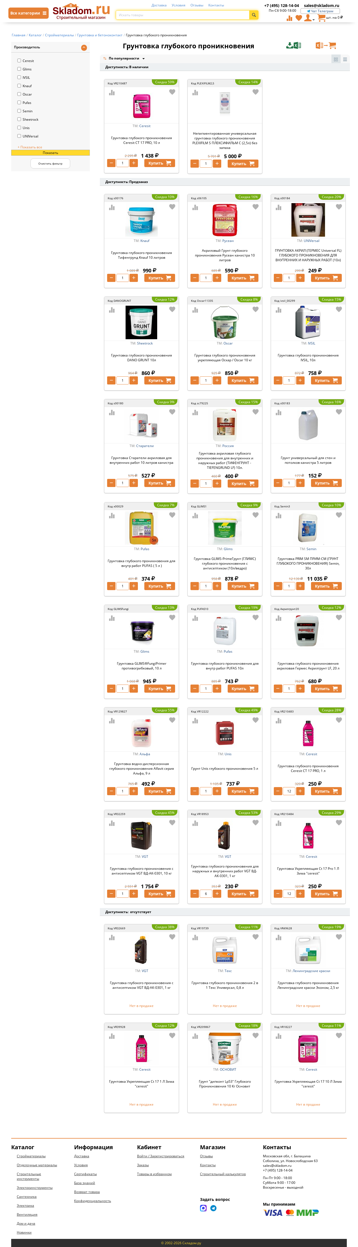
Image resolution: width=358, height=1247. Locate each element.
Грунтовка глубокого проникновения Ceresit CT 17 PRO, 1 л (308, 768)
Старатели (145, 445)
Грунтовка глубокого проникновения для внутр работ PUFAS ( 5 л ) (141, 563)
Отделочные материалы (37, 1165)
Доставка (159, 5)
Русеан (228, 240)
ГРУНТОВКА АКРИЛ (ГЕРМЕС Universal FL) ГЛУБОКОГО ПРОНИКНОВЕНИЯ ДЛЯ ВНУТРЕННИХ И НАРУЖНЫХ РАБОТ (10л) (308, 255)
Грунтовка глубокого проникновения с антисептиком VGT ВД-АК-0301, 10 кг (141, 871)
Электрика (25, 1205)
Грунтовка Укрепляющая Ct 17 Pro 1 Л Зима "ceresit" (308, 871)
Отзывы (196, 5)
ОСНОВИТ (228, 1069)
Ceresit (25, 60)
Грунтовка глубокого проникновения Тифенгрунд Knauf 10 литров (141, 255)
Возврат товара (87, 1191)
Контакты (216, 5)
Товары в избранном (154, 1174)
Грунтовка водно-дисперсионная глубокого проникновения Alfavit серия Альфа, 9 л (141, 768)
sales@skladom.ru (321, 5)
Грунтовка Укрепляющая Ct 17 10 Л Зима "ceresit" (308, 1084)
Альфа (145, 754)
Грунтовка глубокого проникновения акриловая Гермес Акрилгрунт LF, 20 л (308, 666)
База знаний (84, 1183)
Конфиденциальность (92, 1200)
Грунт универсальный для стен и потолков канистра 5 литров (308, 460)
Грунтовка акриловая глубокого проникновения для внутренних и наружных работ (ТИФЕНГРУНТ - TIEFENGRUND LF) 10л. (224, 460)
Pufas (24, 102)
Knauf (24, 86)
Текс (228, 970)
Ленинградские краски (311, 970)
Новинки (24, 1232)
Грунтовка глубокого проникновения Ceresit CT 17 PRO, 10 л (141, 140)
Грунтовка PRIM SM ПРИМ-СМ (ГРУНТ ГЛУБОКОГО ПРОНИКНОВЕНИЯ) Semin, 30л (308, 563)
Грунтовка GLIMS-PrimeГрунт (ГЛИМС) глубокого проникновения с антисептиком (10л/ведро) (225, 563)
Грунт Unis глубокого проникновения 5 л (224, 768)
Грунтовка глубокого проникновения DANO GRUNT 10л (141, 357)
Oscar (24, 94)
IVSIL (23, 77)
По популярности (122, 59)
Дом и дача (26, 1223)
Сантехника (27, 1196)
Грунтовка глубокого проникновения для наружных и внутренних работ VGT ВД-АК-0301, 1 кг (225, 871)
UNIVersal (27, 136)
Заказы (143, 1165)
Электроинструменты (35, 1187)
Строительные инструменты (29, 1176)
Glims (24, 69)
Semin (24, 111)
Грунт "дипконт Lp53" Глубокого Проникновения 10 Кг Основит (225, 1084)
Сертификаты (85, 1174)
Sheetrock (27, 119)
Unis (23, 127)
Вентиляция (27, 1214)
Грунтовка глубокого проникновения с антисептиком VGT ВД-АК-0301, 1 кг (141, 985)
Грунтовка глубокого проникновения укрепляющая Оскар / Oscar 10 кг (224, 357)
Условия (178, 5)
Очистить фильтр (50, 163)
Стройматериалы (31, 1156)
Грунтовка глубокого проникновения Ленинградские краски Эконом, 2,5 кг (308, 985)
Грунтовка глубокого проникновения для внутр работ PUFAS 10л (225, 666)
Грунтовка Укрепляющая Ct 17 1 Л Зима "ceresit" (141, 1084)
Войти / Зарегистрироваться (160, 1156)
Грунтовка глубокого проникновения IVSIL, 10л (308, 357)
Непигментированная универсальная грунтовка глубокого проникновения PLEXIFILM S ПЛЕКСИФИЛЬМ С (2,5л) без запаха (224, 140)
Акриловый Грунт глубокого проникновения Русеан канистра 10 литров (225, 255)
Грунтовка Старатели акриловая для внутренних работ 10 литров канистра (141, 460)
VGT (145, 856)
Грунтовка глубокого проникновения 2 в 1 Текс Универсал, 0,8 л (225, 985)
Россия (228, 445)
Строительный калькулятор (223, 1174)
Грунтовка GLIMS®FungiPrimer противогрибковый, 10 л (141, 666)
